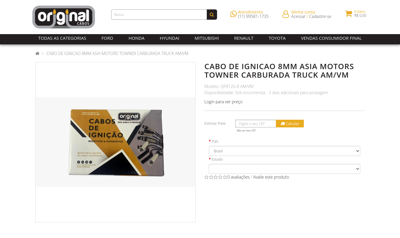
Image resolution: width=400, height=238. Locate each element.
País (215, 141)
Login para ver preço (223, 101)
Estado (217, 159)
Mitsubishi (207, 38)
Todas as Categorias (62, 38)
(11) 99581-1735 (253, 17)
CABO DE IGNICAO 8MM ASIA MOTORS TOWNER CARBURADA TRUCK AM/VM (117, 53)
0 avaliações (238, 177)
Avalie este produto (271, 177)
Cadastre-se (320, 17)
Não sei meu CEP (246, 130)
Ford (107, 38)
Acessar (298, 17)
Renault (243, 38)
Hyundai (169, 38)
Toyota (277, 38)
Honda (136, 38)
